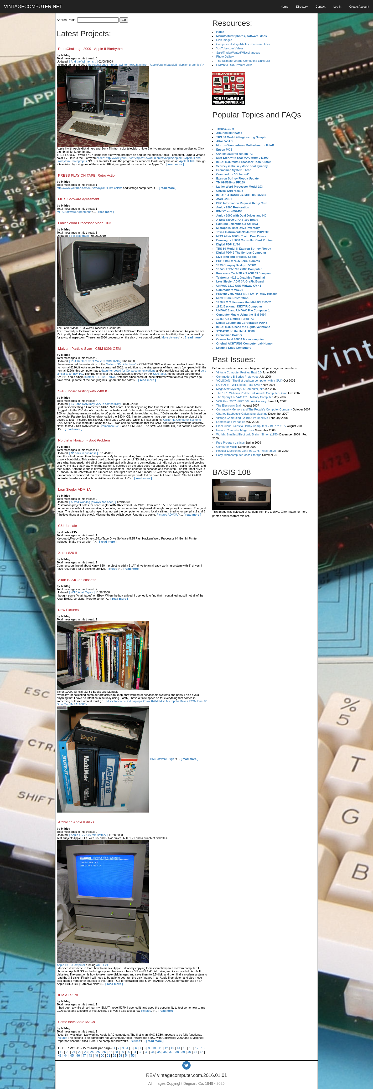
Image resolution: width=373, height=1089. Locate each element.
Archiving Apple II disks (76, 822)
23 (85, 1052)
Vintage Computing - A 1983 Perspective (242, 417)
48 (90, 1055)
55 (132, 1055)
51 (108, 1055)
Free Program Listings (230, 442)
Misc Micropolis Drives (173, 701)
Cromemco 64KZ (110, 426)
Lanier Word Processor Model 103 (84, 223)
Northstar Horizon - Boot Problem (84, 440)
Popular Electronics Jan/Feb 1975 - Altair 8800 (246, 450)
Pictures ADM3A (167, 514)
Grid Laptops (134, 701)
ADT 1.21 (102, 965)
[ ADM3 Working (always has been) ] (92, 502)
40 (189, 1052)
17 (196, 1048)
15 (184, 1048)
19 (61, 1052)
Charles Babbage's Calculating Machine (241, 413)
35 (158, 1052)
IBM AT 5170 (68, 995)
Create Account (359, 6)
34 (152, 1052)
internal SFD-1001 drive (99, 376)
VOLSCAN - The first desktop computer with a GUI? (249, 380)
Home (284, 6)
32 (140, 1052)
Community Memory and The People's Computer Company (254, 409)
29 (122, 1052)
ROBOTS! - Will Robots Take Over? (239, 384)
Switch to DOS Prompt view (234, 64)
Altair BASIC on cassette (77, 580)
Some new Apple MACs (76, 1022)
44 (66, 1055)
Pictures (112, 568)
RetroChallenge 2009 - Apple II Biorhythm (90, 49)
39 (183, 1052)
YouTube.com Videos (230, 48)
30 (128, 1052)
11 (160, 1048)
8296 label (159, 373)
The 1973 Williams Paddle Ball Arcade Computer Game (251, 393)
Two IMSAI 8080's (75, 704)
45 (72, 1055)
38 (177, 1052)
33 (146, 1052)
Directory (302, 6)
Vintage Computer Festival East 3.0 (239, 372)
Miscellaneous (115, 701)
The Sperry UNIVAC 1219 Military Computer (244, 397)
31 (134, 1052)
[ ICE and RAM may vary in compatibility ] (95, 403)
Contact (320, 6)
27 (110, 1052)
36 (165, 1052)
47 (84, 1055)
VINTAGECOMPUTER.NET (33, 6)
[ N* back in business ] (83, 453)
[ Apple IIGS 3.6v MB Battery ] (88, 834)
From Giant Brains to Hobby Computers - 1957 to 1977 (251, 426)
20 (67, 1052)
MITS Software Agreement (78, 199)
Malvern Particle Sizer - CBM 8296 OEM (89, 349)
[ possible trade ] (80, 235)
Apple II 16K (187, 161)
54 (126, 1055)
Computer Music (226, 446)
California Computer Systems (182, 419)
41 (195, 1052)
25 (98, 1052)
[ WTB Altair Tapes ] (82, 592)
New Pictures (68, 610)
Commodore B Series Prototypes (237, 376)
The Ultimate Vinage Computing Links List (243, 60)
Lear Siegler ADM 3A (74, 489)
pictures (146, 1010)
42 (201, 1052)
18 (202, 1048)
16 (190, 1048)
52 (114, 1055)
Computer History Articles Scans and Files (243, 44)
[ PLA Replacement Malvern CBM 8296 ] (95, 361)
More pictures (170, 337)
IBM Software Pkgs (161, 759)
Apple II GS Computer (71, 965)
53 (120, 1055)
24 (92, 1052)
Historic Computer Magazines (235, 430)
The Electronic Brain (229, 405)
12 (166, 1048)
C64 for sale (67, 526)
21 (73, 1052)
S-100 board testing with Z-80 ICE (84, 391)
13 (172, 1048)
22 (79, 1052)
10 (154, 1048)
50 (102, 1055)
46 (78, 1055)
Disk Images (224, 40)
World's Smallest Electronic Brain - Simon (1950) (247, 434)
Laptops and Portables (230, 421)
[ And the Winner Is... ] (83, 61)
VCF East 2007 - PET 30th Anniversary (241, 401)
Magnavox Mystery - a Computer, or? (240, 389)
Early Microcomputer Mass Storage (238, 454)
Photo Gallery (225, 56)
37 (171, 1052)
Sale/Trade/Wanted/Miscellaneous (238, 52)
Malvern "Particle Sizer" (121, 364)
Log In (337, 6)
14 (178, 1048)
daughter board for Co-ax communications (128, 370)
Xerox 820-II (67, 553)
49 (96, 1055)
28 (116, 1052)
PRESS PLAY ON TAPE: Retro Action (87, 175)
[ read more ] (175, 164)
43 (59, 1055)
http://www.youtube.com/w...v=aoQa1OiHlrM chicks (89, 187)
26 (104, 1052)
